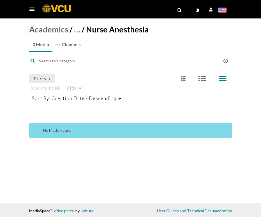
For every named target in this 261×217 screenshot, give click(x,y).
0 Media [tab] (41, 44)
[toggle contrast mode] (197, 10)
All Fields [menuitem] (54, 88)
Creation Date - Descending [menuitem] (74, 98)
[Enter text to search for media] (122, 61)
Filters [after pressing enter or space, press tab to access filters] (42, 78)
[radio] (183, 79)
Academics (48, 29)
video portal (64, 210)
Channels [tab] (68, 42)
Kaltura (86, 210)
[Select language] (223, 10)
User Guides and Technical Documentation (194, 210)
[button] (33, 9)
